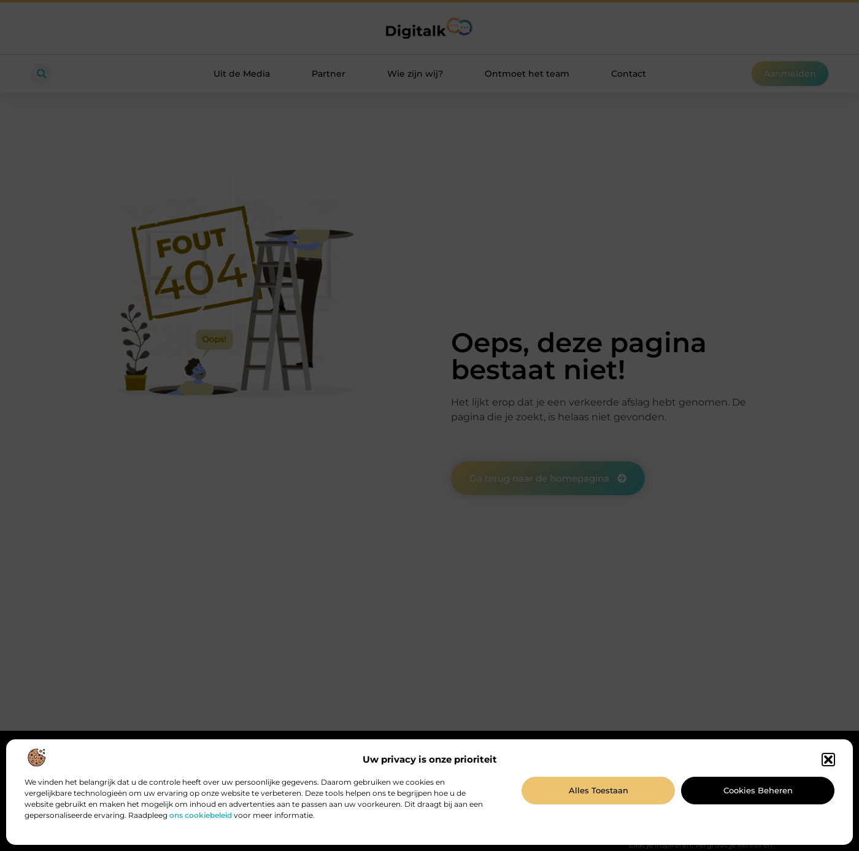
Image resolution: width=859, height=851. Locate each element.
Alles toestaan (598, 790)
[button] (828, 759)
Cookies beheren (758, 790)
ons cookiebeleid (200, 815)
